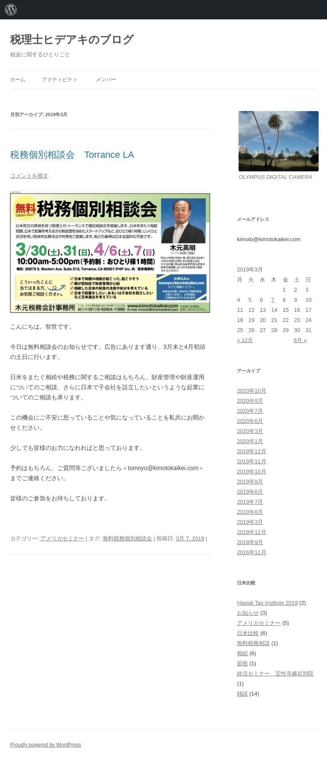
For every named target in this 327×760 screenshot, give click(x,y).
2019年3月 (250, 522)
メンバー (106, 79)
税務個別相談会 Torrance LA (72, 154)
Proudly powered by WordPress (45, 745)
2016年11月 (251, 552)
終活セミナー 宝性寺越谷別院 (275, 673)
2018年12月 (251, 532)
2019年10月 (251, 471)
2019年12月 (251, 451)
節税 (242, 663)
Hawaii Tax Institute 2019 (267, 603)
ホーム (17, 79)
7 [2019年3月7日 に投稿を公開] (272, 300)
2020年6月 (250, 421)
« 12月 (245, 340)
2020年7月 (250, 411)
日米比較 (248, 633)
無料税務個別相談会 (127, 538)
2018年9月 (250, 542)
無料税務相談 (253, 643)
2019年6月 (250, 512)
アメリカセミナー (62, 538)
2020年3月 (250, 431)
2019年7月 (250, 502)
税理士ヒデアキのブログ (72, 39)
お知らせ (248, 613)
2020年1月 (250, 441)
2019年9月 (250, 481)
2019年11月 (251, 461)
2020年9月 (250, 401)
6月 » (300, 340)
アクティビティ (59, 79)
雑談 (242, 694)
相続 (242, 653)
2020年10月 (251, 391)
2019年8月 (250, 492)
